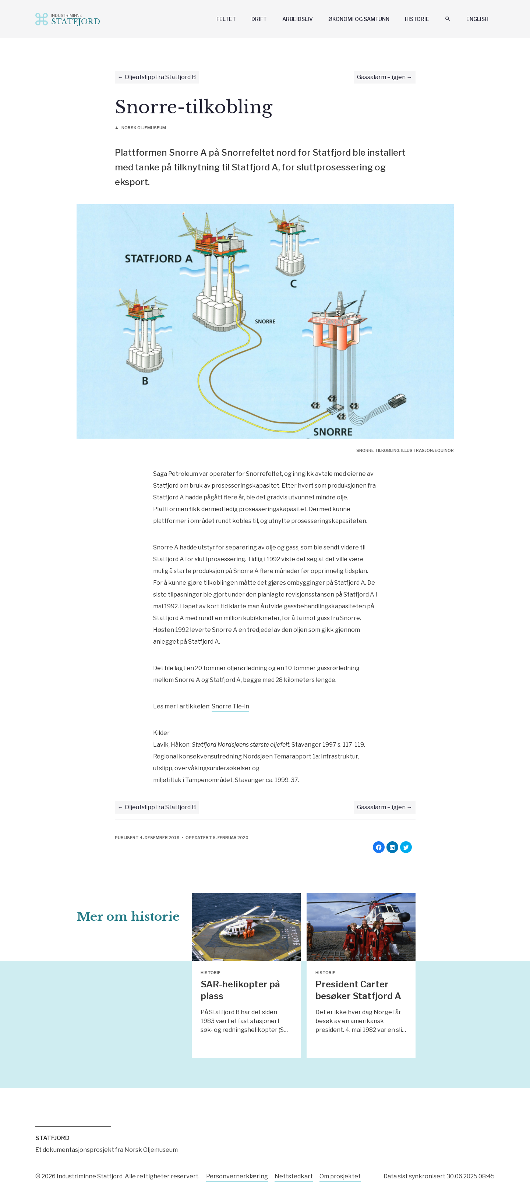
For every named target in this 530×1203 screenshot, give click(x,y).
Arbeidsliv (297, 19)
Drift (259, 19)
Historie (417, 19)
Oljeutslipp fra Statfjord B (160, 77)
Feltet (226, 19)
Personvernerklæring (237, 1176)
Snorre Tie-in (230, 706)
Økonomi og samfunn (358, 19)
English (477, 19)
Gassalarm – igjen (381, 77)
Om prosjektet (340, 1176)
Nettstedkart (294, 1176)
